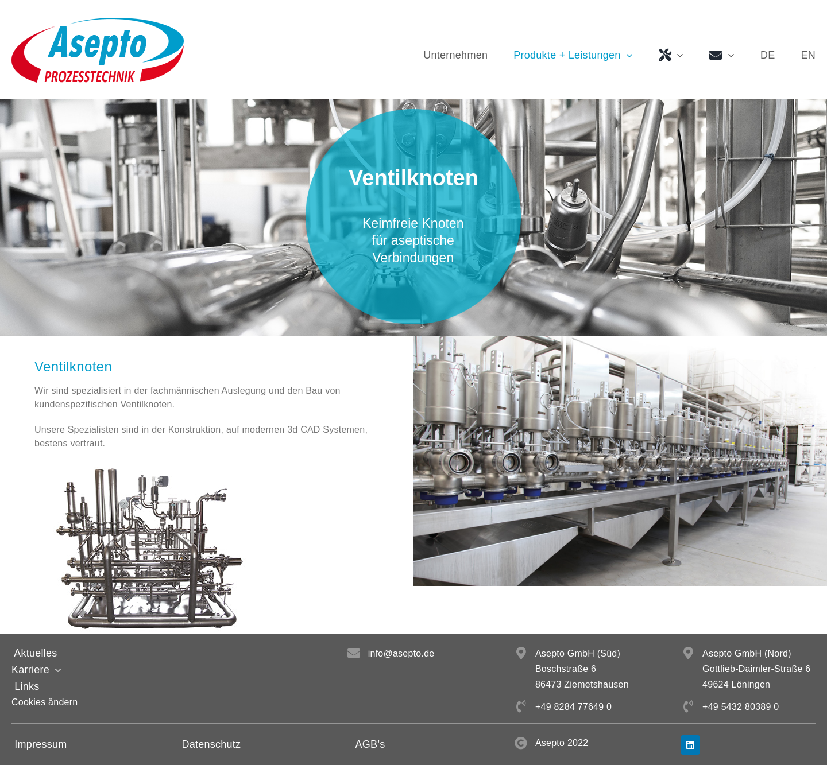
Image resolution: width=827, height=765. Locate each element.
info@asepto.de (401, 653)
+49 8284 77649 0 (573, 707)
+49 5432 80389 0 (740, 707)
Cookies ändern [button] (44, 702)
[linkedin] (690, 745)
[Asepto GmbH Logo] (97, 22)
